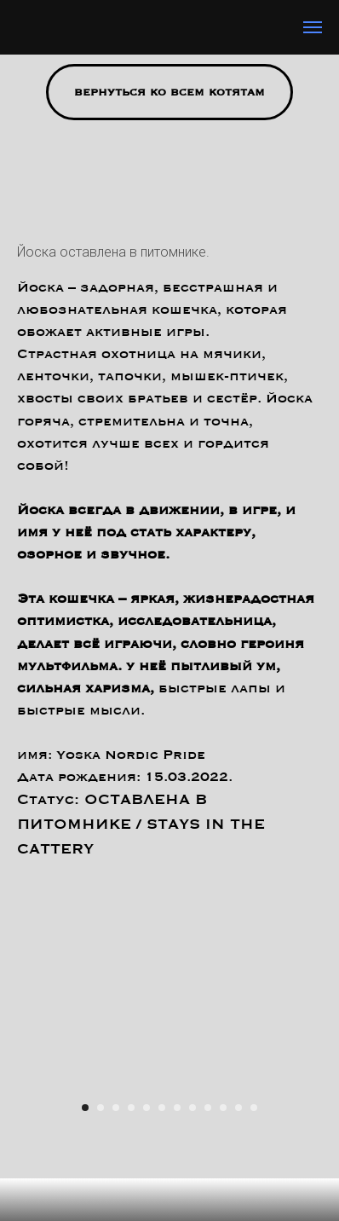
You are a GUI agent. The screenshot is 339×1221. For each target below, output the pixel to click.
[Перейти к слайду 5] (146, 1107)
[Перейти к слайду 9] (207, 1107)
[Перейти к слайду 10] (223, 1107)
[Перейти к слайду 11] (238, 1107)
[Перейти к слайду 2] (100, 1107)
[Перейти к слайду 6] (161, 1107)
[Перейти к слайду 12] (253, 1107)
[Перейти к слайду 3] (115, 1107)
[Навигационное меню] (312, 27)
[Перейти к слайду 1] (85, 1107)
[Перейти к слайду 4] (131, 1107)
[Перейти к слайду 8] (192, 1107)
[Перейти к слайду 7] (177, 1107)
